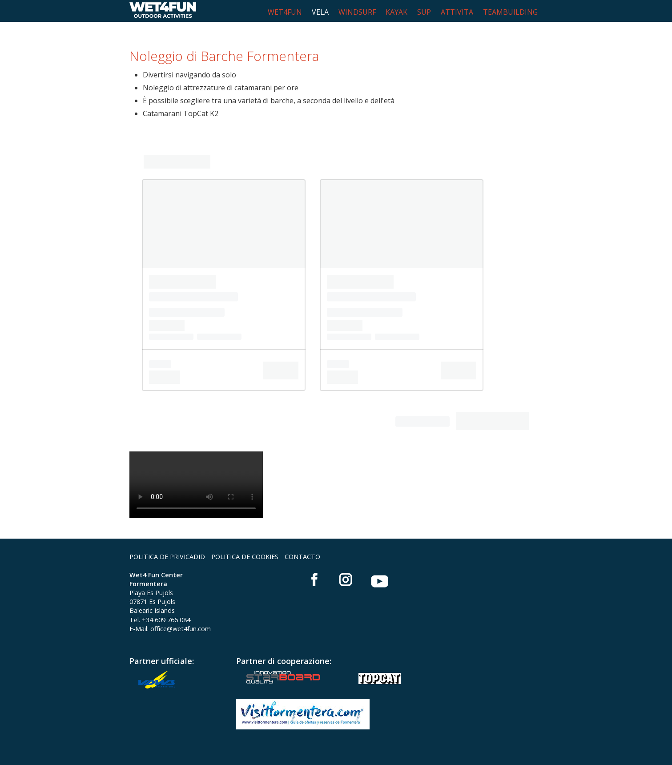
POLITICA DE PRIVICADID (167, 556)
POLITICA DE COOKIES (244, 556)
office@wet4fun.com (180, 628)
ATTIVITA (457, 12)
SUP (424, 12)
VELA (320, 12)
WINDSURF (357, 12)
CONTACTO (302, 556)
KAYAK (396, 12)
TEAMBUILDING (510, 12)
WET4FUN (285, 12)
